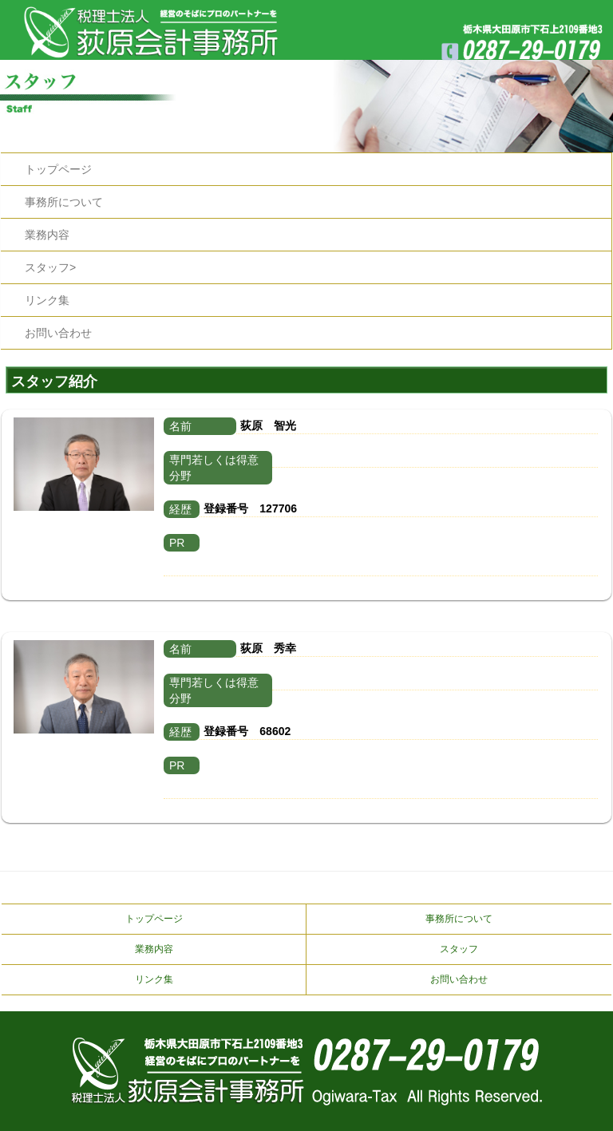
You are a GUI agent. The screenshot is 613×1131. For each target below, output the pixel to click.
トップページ (58, 169)
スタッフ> (50, 267)
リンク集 (47, 300)
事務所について (64, 202)
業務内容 (47, 234)
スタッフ (459, 949)
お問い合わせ (58, 332)
